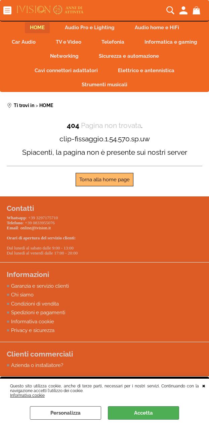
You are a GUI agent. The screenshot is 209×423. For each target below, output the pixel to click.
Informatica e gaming (170, 42)
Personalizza (65, 413)
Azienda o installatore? (37, 365)
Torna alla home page (104, 180)
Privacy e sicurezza (32, 330)
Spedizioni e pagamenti (38, 313)
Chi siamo (22, 295)
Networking (64, 56)
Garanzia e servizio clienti (40, 286)
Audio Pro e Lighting (90, 28)
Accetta (143, 413)
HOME (37, 28)
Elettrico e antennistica (146, 70)
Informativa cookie (27, 395)
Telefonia (112, 42)
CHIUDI (204, 385)
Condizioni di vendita (35, 304)
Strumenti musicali (104, 85)
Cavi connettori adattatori (66, 70)
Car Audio (24, 42)
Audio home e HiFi (157, 28)
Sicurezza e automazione (129, 56)
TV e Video (68, 42)
